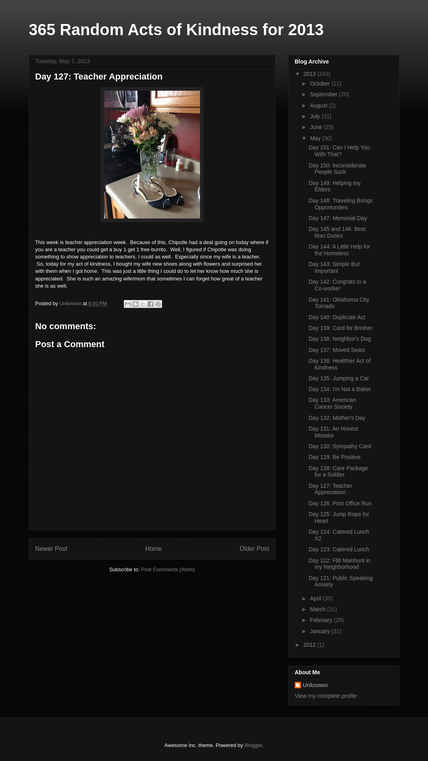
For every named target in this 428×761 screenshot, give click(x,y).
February (322, 620)
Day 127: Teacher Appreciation (330, 489)
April (316, 598)
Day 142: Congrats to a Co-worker (337, 285)
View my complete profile (326, 696)
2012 (310, 645)
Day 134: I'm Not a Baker (340, 389)
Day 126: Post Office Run (340, 503)
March (318, 609)
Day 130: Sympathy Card (340, 446)
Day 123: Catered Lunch (339, 549)
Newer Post (51, 548)
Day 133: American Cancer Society (332, 403)
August (319, 105)
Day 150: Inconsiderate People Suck (337, 168)
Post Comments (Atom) (168, 569)
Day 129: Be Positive (335, 457)
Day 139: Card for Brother (341, 328)
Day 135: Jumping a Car (339, 378)
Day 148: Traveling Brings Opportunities (341, 204)
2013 (310, 74)
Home (153, 548)
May (316, 138)
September (324, 94)
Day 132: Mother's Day (337, 418)
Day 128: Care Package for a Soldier (338, 471)
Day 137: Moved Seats (337, 350)
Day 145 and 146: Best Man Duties (337, 232)
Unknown (315, 685)
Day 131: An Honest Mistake (334, 432)
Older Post (254, 548)
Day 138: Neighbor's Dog (340, 339)
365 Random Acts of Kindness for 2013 (176, 29)
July (315, 116)
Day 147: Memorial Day (338, 218)
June (316, 127)
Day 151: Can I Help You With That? (339, 150)
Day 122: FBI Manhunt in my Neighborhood (340, 563)
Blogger (253, 745)
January (320, 631)
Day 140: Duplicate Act (337, 317)
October (320, 83)
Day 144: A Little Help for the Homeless (339, 249)
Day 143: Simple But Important (334, 267)
